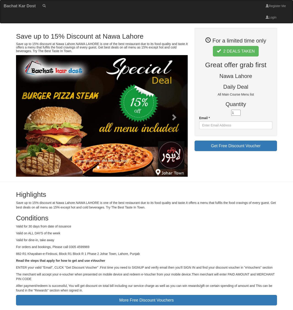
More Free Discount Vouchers (146, 300)
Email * (204, 118)
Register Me (276, 6)
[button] (29, 116)
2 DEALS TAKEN (236, 51)
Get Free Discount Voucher (235, 146)
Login (271, 17)
